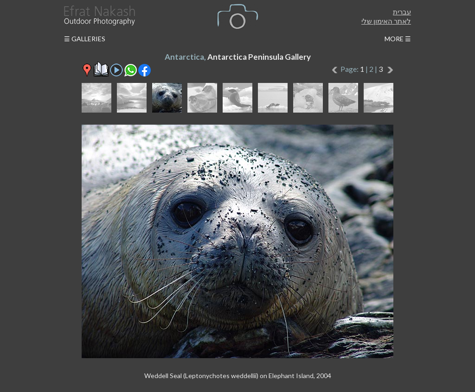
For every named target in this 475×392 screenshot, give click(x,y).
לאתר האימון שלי (386, 21)
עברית (402, 11)
